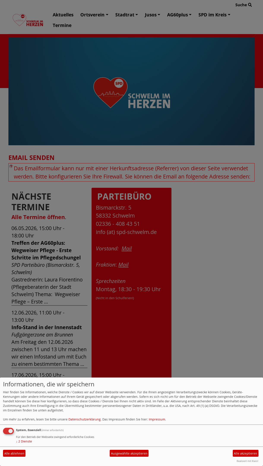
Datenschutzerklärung (84, 419)
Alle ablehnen (14, 453)
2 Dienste (24, 441)
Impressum (157, 419)
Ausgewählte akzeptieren (129, 453)
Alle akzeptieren (245, 453)
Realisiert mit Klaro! (247, 461)
